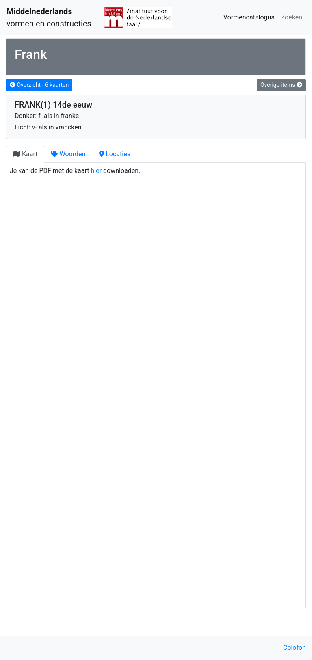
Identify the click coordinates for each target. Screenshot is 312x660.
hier (96, 171)
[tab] (25, 154)
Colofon (294, 647)
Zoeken (291, 17)
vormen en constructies (48, 17)
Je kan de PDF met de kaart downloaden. (75, 171)
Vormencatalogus (249, 17)
